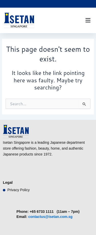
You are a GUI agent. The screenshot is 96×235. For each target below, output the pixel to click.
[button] (87, 20)
